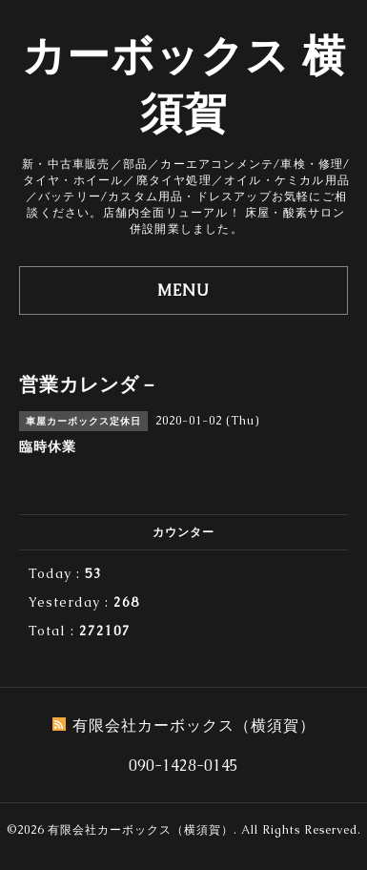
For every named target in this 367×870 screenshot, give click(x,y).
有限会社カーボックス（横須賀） (141, 830)
